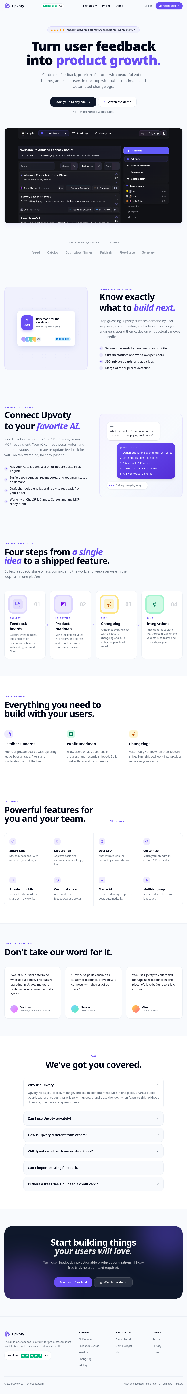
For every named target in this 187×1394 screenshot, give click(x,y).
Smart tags (17, 851)
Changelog (85, 1359)
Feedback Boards (89, 1346)
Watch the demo (117, 102)
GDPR (156, 1352)
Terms (156, 1339)
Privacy (157, 1346)
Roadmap (84, 1352)
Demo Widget (124, 1346)
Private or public (21, 889)
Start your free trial (73, 1282)
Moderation (62, 851)
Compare (167, 1383)
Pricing (106, 5)
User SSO (105, 851)
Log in (148, 5)
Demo (119, 5)
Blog (118, 1352)
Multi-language (154, 889)
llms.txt (179, 1383)
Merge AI (105, 889)
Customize (151, 851)
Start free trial (169, 5)
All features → (118, 821)
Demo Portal (123, 1339)
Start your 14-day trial (73, 102)
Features (90, 5)
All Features (86, 1339)
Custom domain (65, 889)
